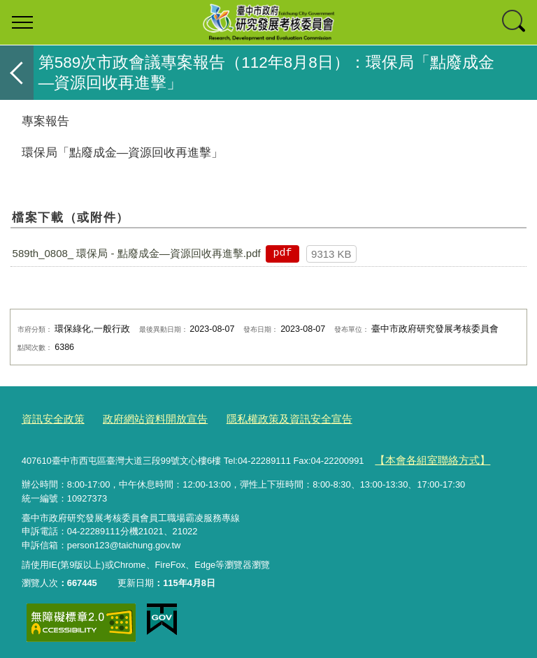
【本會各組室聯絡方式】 (425, 457)
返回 (17, 72)
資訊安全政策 (49, 418)
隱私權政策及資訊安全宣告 (258, 418)
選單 (22, 22)
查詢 (514, 22)
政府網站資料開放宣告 (139, 418)
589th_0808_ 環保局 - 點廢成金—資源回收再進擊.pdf (137, 253)
